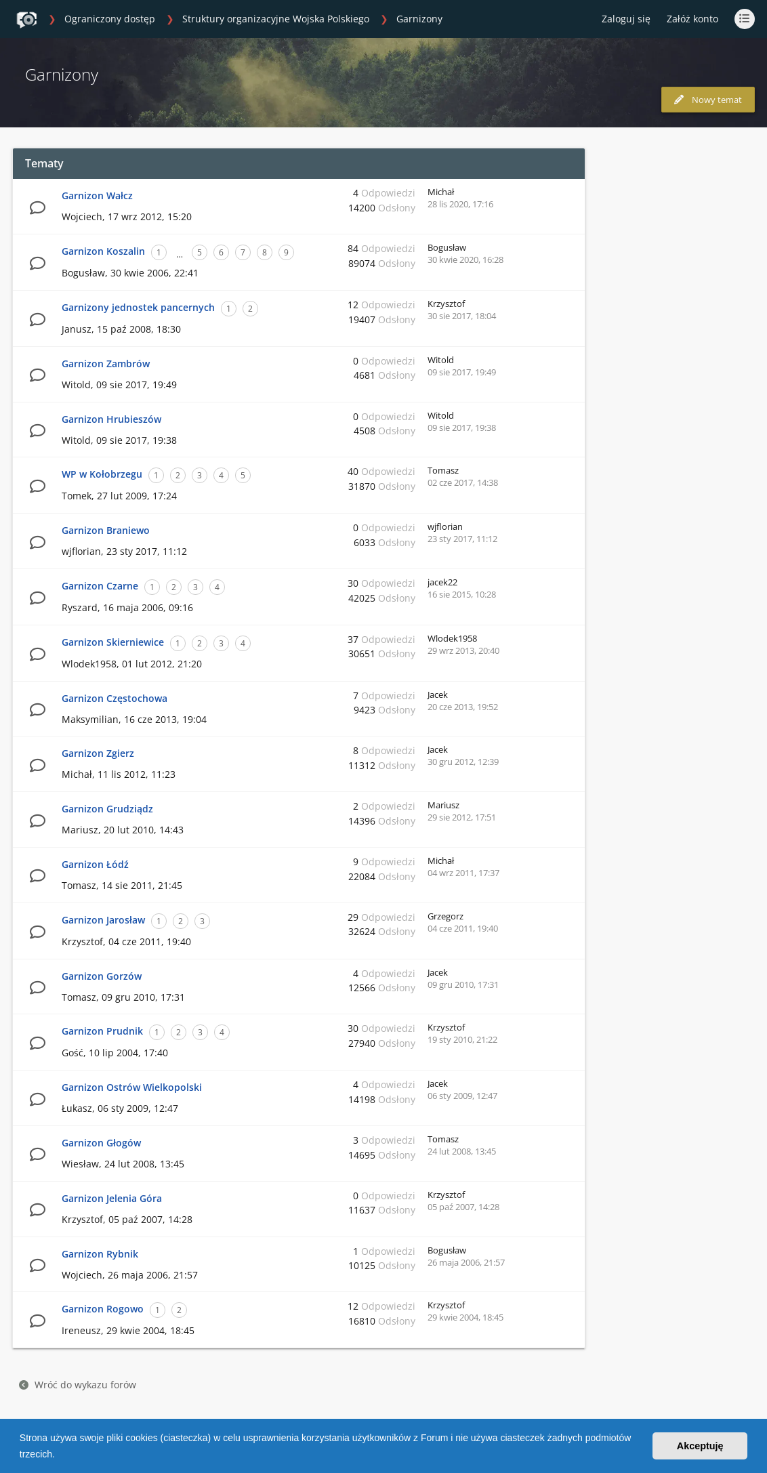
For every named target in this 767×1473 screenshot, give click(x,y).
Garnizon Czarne (100, 585)
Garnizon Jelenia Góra (112, 1198)
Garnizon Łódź (95, 864)
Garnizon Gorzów (102, 976)
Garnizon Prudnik (102, 1030)
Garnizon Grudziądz (107, 808)
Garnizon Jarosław (103, 919)
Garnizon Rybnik (100, 1253)
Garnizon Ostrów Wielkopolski (132, 1087)
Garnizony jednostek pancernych (138, 307)
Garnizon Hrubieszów (111, 419)
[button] (60, 1455)
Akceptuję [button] (700, 1445)
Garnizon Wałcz (97, 195)
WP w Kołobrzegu (102, 474)
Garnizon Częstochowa (114, 698)
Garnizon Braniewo (106, 530)
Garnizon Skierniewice (113, 642)
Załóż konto (692, 18)
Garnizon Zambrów (106, 363)
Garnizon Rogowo (103, 1308)
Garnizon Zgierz (98, 753)
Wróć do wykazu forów (77, 1384)
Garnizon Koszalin (103, 251)
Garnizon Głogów (101, 1142)
